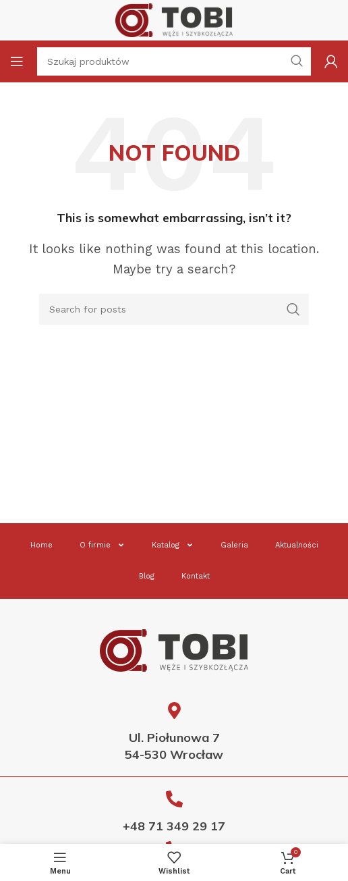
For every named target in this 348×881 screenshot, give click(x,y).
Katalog (173, 545)
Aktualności (296, 545)
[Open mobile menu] (16, 61)
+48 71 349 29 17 (174, 826)
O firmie (102, 545)
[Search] (174, 309)
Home (41, 545)
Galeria (234, 545)
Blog (146, 576)
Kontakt (195, 576)
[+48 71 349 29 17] (174, 799)
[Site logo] (174, 19)
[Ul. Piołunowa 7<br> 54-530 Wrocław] (174, 710)
